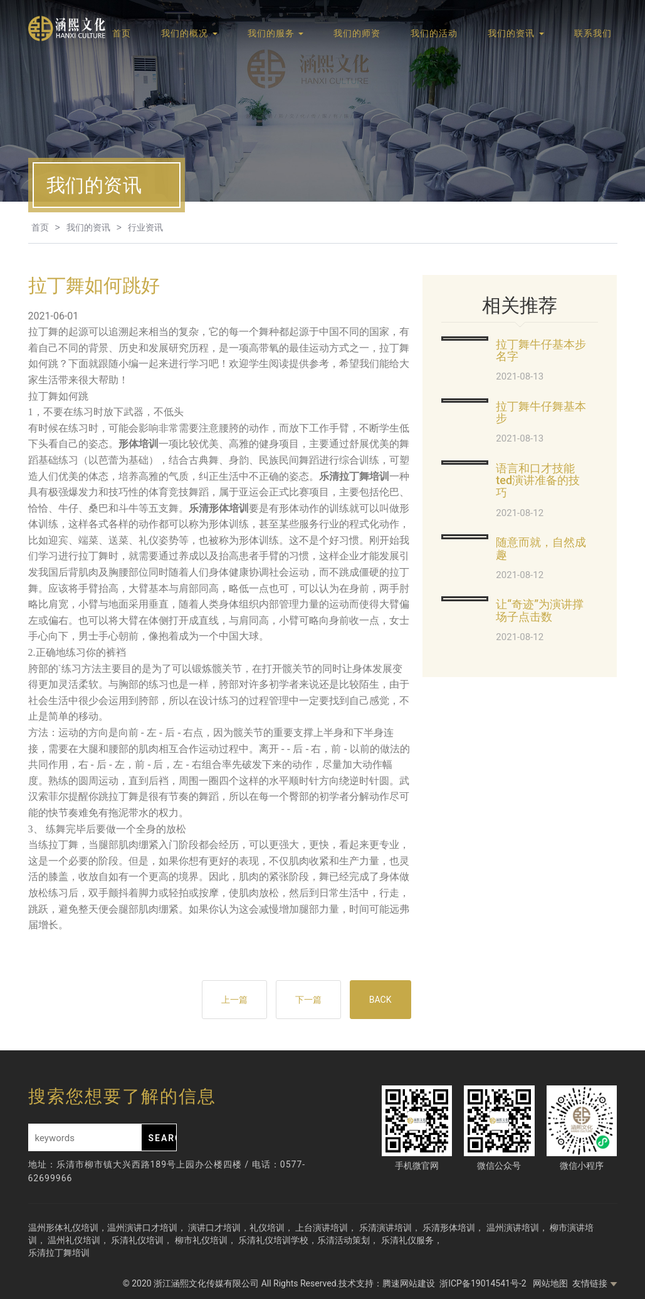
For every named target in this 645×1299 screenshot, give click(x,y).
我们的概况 (189, 33)
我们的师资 (356, 33)
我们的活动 (434, 33)
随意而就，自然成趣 (541, 548)
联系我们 (593, 33)
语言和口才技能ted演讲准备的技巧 (538, 481)
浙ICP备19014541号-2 (483, 1283)
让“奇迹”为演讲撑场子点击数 (540, 610)
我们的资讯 (515, 33)
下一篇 (308, 1000)
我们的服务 (275, 33)
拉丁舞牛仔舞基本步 (541, 412)
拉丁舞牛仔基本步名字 (541, 350)
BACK (380, 1000)
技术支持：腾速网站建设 (386, 1283)
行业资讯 (145, 227)
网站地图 (550, 1283)
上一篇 (234, 1000)
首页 (121, 33)
